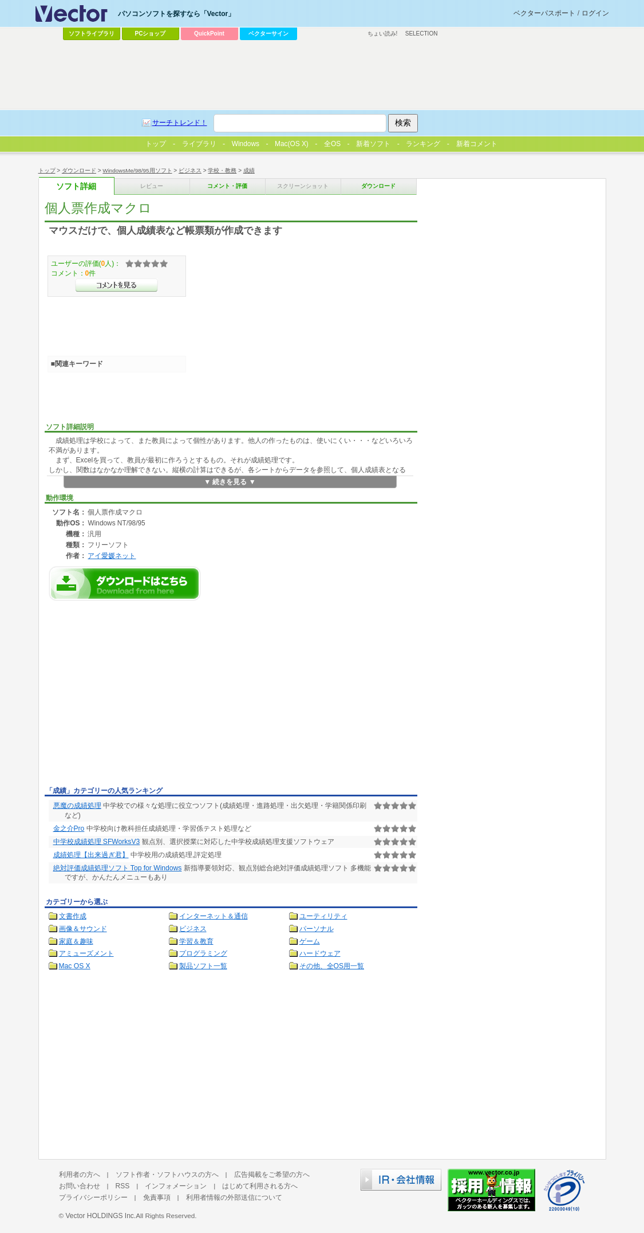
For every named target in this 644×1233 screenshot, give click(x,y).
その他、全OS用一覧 (332, 966)
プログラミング (203, 953)
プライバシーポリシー (93, 1197)
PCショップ (150, 33)
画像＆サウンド (83, 929)
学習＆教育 (196, 941)
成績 (249, 170)
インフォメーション (176, 1186)
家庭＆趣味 (76, 941)
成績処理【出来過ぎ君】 (91, 855)
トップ (47, 170)
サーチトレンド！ (179, 123)
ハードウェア (320, 953)
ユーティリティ (323, 916)
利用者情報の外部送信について (234, 1197)
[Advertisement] (141, 697)
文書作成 (72, 916)
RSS (123, 1186)
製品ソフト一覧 (203, 966)
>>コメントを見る (116, 285)
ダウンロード (79, 170)
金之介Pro (69, 828)
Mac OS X (74, 966)
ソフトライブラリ (91, 33)
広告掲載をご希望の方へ (272, 1175)
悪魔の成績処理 (77, 806)
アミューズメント (86, 953)
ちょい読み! (383, 33)
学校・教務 (222, 170)
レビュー (151, 186)
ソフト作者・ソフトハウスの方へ (167, 1175)
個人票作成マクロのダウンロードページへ (125, 583)
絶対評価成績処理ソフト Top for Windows (117, 868)
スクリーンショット (303, 186)
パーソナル (316, 929)
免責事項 (157, 1197)
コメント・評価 (227, 186)
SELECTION (421, 33)
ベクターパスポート (544, 13)
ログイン (595, 13)
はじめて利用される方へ (260, 1186)
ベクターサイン (268, 33)
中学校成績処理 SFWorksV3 (96, 842)
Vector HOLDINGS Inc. (100, 1216)
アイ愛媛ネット (112, 555)
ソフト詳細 (76, 186)
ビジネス (190, 170)
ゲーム (309, 941)
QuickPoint (209, 33)
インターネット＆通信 (213, 916)
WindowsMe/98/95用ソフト (137, 170)
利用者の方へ (79, 1175)
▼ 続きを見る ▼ (230, 482)
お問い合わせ (79, 1186)
